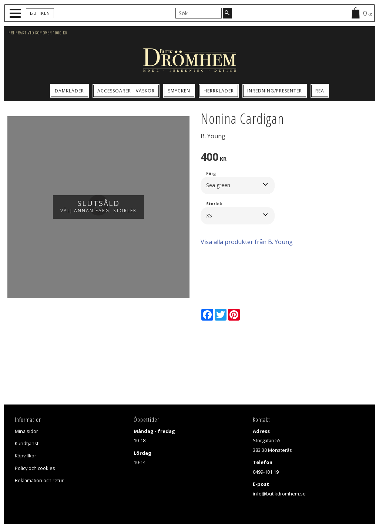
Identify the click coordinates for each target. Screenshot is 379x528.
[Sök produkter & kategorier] (198, 13)
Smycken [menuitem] (179, 91)
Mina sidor (26, 431)
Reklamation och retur (39, 480)
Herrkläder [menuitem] (219, 91)
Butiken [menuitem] (40, 13)
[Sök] (227, 13)
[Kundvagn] (361, 13)
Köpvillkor (25, 455)
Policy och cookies (35, 468)
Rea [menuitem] (319, 91)
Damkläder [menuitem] (69, 91)
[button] (16, 13)
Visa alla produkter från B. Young (247, 242)
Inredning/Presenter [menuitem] (274, 91)
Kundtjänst (26, 443)
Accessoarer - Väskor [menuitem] (126, 91)
